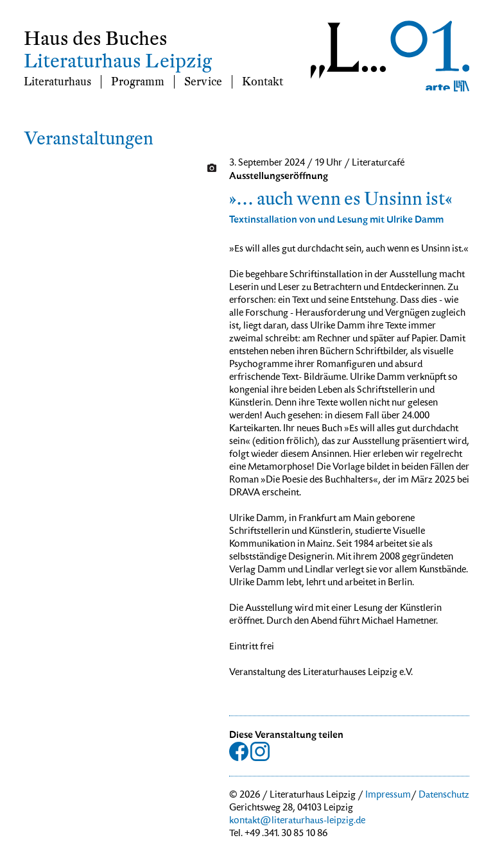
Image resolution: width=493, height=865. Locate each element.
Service (203, 82)
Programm (137, 82)
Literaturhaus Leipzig (118, 61)
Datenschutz (444, 796)
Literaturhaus (57, 82)
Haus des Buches (96, 39)
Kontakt (262, 82)
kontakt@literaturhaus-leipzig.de (297, 821)
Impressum (388, 796)
